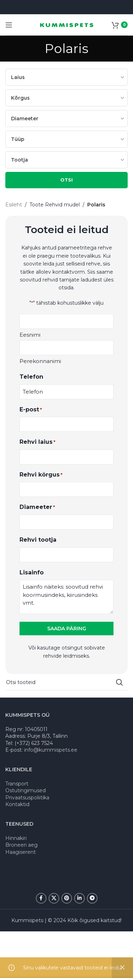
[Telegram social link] (92, 898)
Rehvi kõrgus (41, 475)
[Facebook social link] (41, 898)
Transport (16, 783)
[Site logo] (66, 24)
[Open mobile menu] (9, 25)
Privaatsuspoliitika (27, 797)
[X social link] (54, 898)
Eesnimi (30, 334)
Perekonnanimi (40, 361)
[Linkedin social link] (79, 898)
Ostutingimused (25, 790)
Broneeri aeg (21, 845)
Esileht (13, 204)
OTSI (66, 180)
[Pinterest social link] (66, 898)
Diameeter (37, 507)
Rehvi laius (37, 442)
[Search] (66, 682)
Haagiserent (20, 852)
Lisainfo (32, 572)
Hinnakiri (16, 838)
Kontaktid (17, 804)
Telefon (31, 376)
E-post (31, 410)
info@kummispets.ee (50, 750)
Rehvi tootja (38, 539)
